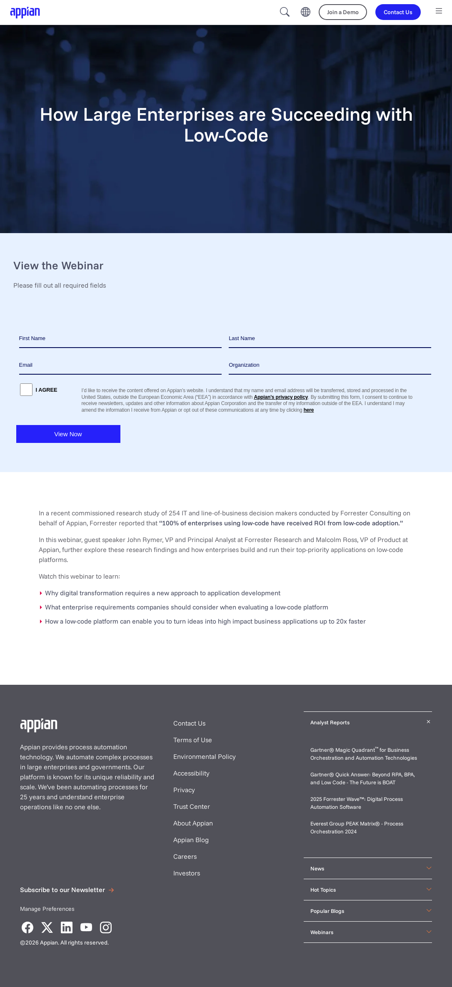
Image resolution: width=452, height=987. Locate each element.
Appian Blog (191, 839)
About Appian (193, 823)
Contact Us (189, 723)
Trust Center (191, 806)
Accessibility (191, 773)
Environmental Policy (204, 756)
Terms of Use (192, 740)
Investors (186, 873)
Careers (185, 856)
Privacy (184, 790)
